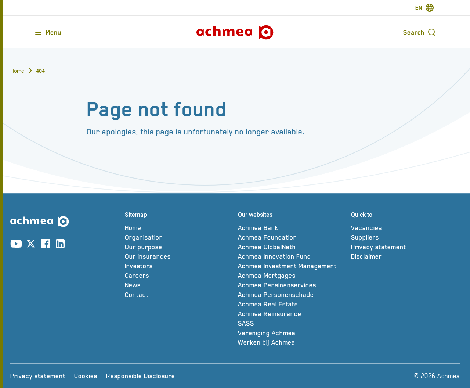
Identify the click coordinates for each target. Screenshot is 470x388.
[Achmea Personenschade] (292, 294)
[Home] (179, 227)
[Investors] (179, 266)
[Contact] (179, 294)
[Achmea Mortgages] (292, 275)
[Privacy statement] (405, 247)
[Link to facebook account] (45, 245)
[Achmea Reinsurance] (292, 313)
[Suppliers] (405, 237)
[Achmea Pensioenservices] (292, 285)
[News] (179, 285)
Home (17, 71)
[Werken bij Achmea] (292, 342)
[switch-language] (424, 7)
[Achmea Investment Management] (292, 266)
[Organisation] (179, 237)
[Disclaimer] (405, 256)
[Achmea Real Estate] (292, 304)
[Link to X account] (31, 245)
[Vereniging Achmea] (292, 333)
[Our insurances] (179, 256)
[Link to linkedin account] (60, 245)
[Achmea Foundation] (292, 237)
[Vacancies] (405, 227)
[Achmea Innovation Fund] (292, 256)
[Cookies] (85, 376)
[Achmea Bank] (292, 227)
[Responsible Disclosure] (140, 376)
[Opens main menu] (47, 32)
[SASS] (292, 323)
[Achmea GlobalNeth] (292, 247)
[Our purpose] (179, 247)
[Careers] (179, 275)
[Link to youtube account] (16, 245)
